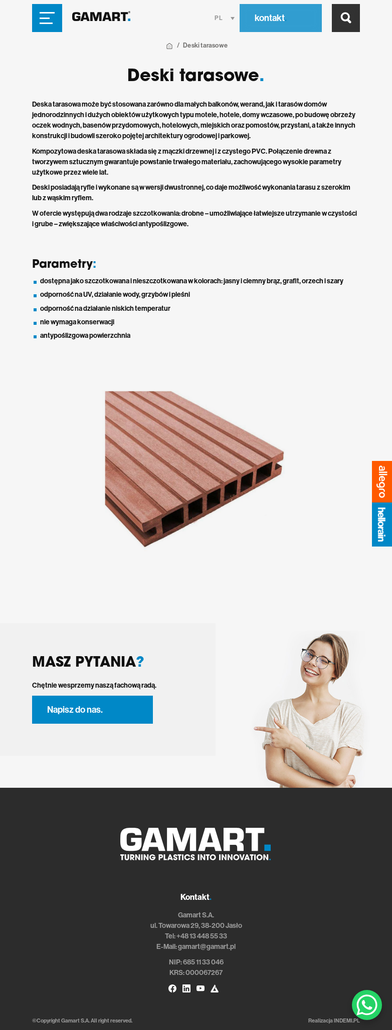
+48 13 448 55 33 (201, 936)
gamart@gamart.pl (207, 946)
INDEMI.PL (347, 1020)
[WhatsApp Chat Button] (367, 1005)
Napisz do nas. (75, 709)
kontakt (271, 18)
